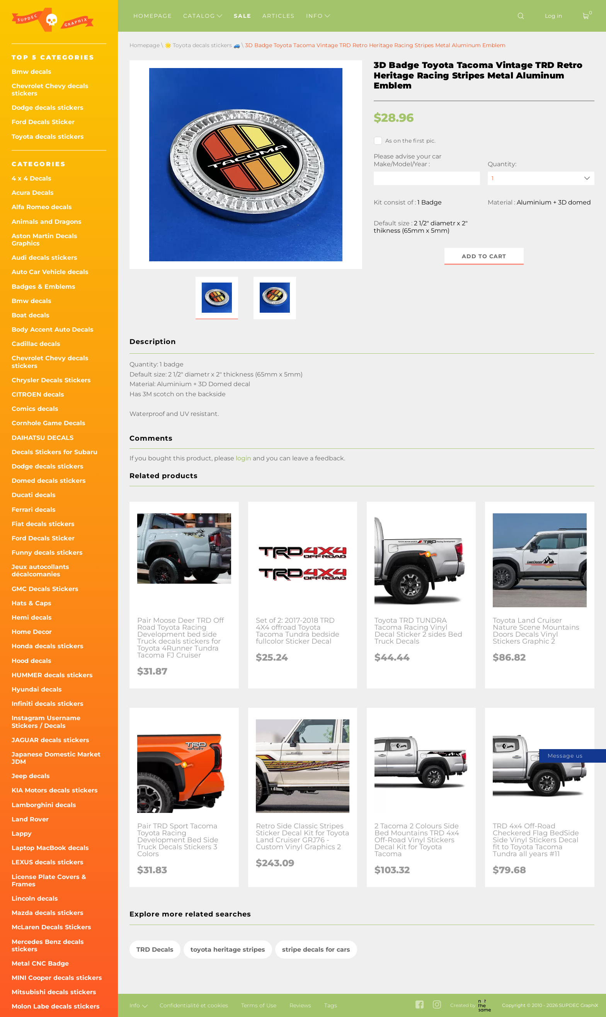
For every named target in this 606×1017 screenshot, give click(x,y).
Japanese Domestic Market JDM (56, 758)
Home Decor (32, 631)
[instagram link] (437, 1005)
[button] (217, 318)
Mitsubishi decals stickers (54, 992)
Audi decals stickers (44, 257)
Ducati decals (34, 495)
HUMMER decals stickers (52, 675)
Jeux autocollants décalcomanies (40, 570)
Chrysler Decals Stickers (51, 380)
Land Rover (30, 819)
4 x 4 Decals (31, 178)
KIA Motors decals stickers (55, 790)
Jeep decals (31, 776)
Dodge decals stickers (47, 107)
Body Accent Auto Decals (53, 329)
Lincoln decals (35, 898)
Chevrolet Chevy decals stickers (50, 89)
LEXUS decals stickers (47, 862)
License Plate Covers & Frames (49, 880)
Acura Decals (33, 192)
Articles (278, 15)
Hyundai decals (37, 689)
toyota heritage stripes (228, 969)
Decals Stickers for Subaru (54, 452)
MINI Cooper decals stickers (57, 977)
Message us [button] (565, 755)
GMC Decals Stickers (45, 589)
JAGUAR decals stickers (50, 740)
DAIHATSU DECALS (42, 437)
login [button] (243, 478)
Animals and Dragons (47, 221)
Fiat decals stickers (43, 524)
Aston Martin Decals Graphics (44, 239)
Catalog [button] (202, 15)
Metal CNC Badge (40, 963)
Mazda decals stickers (47, 912)
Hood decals (31, 660)
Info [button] (318, 15)
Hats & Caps (31, 603)
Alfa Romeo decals (42, 207)
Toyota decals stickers (48, 136)
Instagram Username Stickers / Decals (46, 721)
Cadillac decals (36, 344)
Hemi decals (32, 617)
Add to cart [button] (484, 256)
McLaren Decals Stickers (51, 927)
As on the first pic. (405, 140)
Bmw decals (31, 71)
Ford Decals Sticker (43, 122)
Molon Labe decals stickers (56, 1006)
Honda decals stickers (47, 646)
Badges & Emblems (43, 286)
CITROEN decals (38, 394)
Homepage (152, 15)
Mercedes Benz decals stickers (48, 945)
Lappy (22, 833)
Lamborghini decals (44, 805)
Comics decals (35, 408)
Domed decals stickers (49, 480)
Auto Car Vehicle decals (50, 272)
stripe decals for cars (316, 969)
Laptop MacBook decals (50, 848)
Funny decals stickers (47, 552)
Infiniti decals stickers (47, 703)
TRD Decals (155, 969)
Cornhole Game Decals (48, 423)
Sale (242, 15)
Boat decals (30, 315)
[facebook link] (419, 1005)
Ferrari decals (34, 509)
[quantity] (541, 178)
